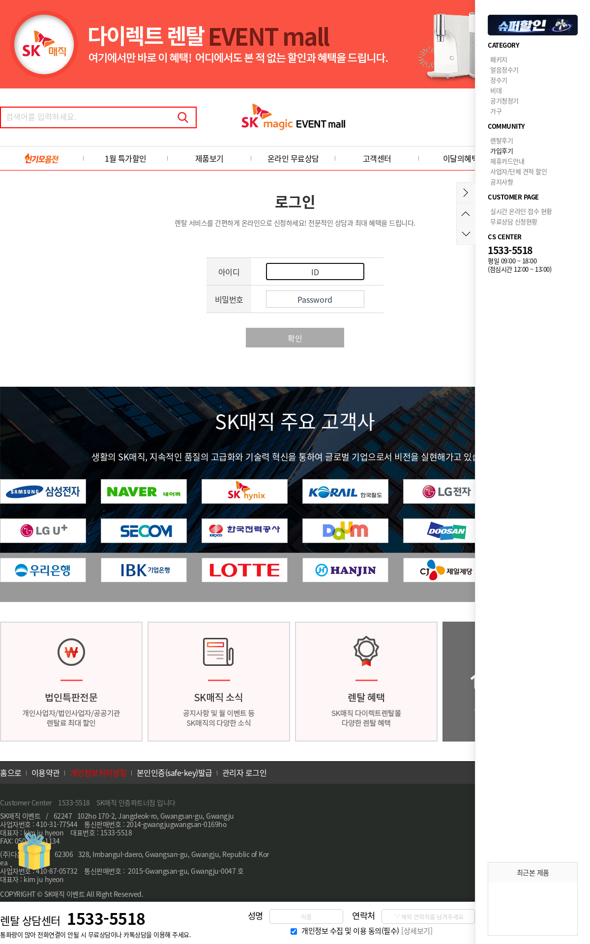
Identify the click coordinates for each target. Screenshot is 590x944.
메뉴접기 (465, 192)
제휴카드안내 (507, 161)
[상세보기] (416, 930)
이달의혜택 (461, 158)
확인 (295, 338)
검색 (183, 117)
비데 (496, 90)
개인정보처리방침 (98, 772)
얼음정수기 (504, 69)
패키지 (498, 59)
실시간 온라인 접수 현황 (521, 211)
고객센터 (377, 158)
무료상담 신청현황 (513, 221)
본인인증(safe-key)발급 (174, 772)
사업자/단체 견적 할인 (518, 171)
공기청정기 (504, 100)
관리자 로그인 (244, 772)
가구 (496, 110)
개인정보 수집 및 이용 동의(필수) (350, 930)
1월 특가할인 (126, 158)
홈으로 (11, 772)
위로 (465, 213)
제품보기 (209, 158)
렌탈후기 (501, 140)
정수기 (498, 80)
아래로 (465, 234)
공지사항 (501, 181)
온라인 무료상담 (293, 158)
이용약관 (45, 772)
